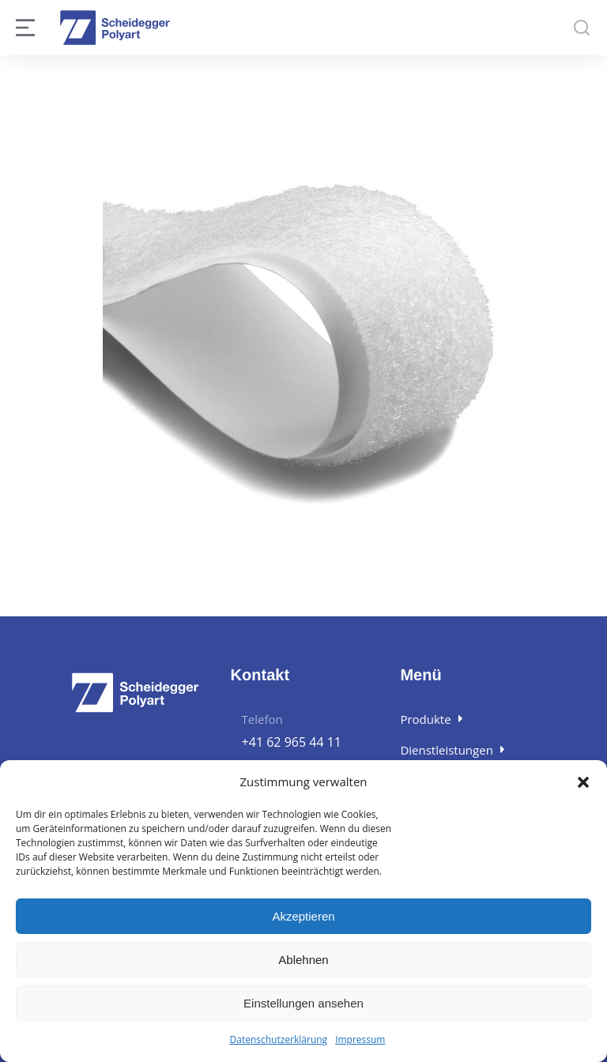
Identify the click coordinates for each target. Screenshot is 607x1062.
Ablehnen (303, 959)
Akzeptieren (303, 916)
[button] (583, 782)
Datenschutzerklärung (279, 1039)
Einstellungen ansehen (303, 1003)
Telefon (262, 719)
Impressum (360, 1039)
